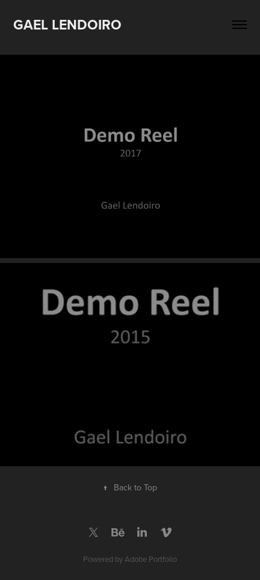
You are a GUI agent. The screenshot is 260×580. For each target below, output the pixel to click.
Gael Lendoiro (67, 24)
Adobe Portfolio (151, 559)
